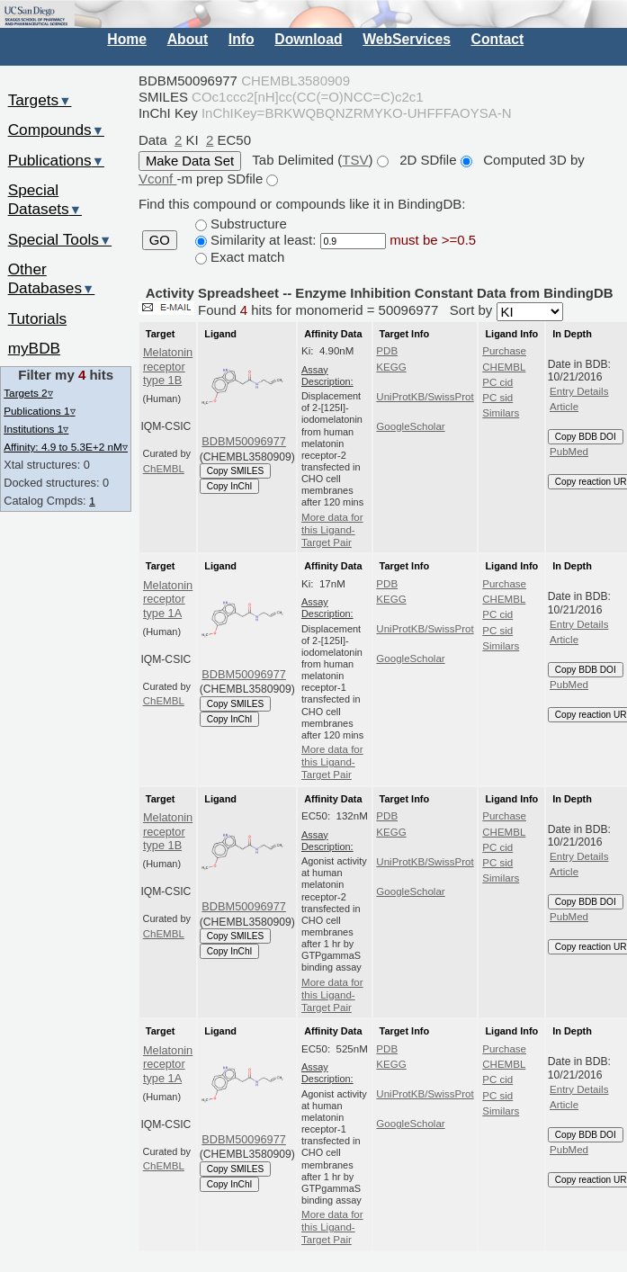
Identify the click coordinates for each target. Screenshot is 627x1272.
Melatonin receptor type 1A (168, 599)
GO (159, 240)
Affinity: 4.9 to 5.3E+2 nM (66, 446)
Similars (500, 413)
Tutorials (37, 318)
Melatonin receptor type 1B (168, 366)
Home (127, 39)
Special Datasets (45, 199)
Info (241, 39)
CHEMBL (503, 367)
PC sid (497, 397)
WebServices (407, 39)
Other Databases (51, 278)
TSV (355, 159)
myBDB (34, 348)
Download (308, 39)
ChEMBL (163, 468)
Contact (497, 39)
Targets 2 (28, 393)
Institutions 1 (36, 428)
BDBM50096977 (244, 441)
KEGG (391, 367)
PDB (387, 350)
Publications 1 (39, 411)
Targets (40, 100)
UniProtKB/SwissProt (424, 396)
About (187, 39)
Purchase (504, 350)
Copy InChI (230, 486)
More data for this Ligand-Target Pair (332, 530)
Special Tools (60, 239)
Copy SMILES (235, 471)
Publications (56, 160)
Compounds (56, 130)
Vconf (158, 178)
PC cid (497, 382)
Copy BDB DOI (585, 437)
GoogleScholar (410, 426)
